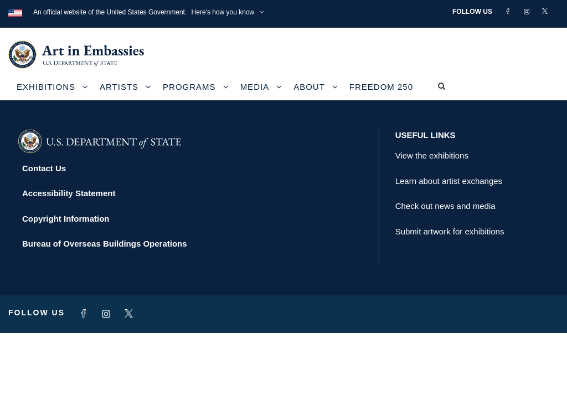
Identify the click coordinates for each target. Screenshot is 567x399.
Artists (119, 86)
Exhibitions (46, 86)
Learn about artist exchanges (448, 181)
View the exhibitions (431, 155)
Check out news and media (445, 206)
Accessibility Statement (68, 193)
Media (255, 86)
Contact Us (44, 168)
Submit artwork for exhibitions (449, 231)
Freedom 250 (381, 86)
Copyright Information (66, 218)
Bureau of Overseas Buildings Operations (104, 243)
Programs (189, 86)
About (309, 86)
